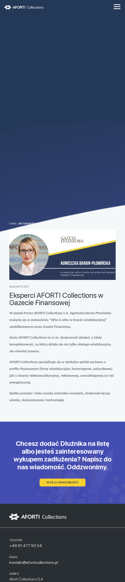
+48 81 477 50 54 (25, 545)
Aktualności (27, 223)
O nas (12, 223)
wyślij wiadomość (62, 482)
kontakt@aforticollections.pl (33, 562)
